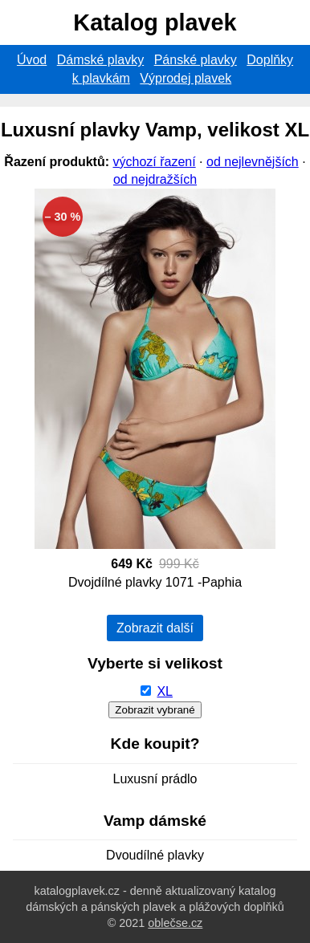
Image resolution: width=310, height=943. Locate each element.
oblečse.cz (175, 923)
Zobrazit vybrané (154, 710)
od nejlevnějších (252, 162)
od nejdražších (155, 179)
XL (165, 691)
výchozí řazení (153, 162)
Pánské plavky (195, 60)
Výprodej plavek (185, 78)
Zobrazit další (155, 628)
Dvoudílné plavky (155, 855)
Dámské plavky (100, 60)
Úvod (32, 60)
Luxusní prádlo (155, 779)
